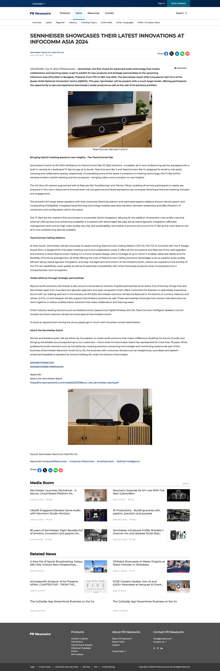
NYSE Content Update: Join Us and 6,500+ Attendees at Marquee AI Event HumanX (137, 583)
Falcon (74, 651)
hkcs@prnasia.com (162, 638)
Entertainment (105, 461)
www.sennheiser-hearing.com (47, 366)
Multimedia (106, 22)
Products (65, 13)
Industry (73, 22)
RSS (95, 667)
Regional (60, 22)
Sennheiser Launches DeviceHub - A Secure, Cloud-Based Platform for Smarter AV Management (53, 492)
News (79, 13)
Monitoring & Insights (81, 645)
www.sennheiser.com (42, 362)
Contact (109, 13)
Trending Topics (89, 22)
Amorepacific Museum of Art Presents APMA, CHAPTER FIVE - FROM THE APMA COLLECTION (54, 583)
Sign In (161, 3)
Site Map (86, 667)
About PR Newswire (126, 632)
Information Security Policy (66, 667)
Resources (93, 13)
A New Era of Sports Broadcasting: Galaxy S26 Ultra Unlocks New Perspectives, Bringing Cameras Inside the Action (56, 563)
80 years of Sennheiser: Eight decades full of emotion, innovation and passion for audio (56, 532)
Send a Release (178, 3)
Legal (32, 667)
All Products (77, 654)
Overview (36, 22)
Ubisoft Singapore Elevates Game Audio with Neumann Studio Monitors (55, 512)
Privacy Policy (45, 667)
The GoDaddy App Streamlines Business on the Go (62, 601)
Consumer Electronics (81, 461)
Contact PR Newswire (168, 632)
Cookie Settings (108, 667)
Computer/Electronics (54, 461)
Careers (116, 645)
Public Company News (149, 22)
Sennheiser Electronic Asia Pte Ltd (47, 52)
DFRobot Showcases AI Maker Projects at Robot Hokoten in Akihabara (139, 563)
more (186, 483)
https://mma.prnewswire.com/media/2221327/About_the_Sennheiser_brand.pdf (74, 382)
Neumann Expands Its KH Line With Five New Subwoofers (139, 492)
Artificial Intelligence (128, 461)
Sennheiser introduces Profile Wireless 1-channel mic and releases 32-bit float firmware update (138, 532)
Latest (49, 22)
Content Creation (79, 638)
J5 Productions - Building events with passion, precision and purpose (136, 512)
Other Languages (124, 22)
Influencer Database (81, 648)
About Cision (118, 641)
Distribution (77, 641)
